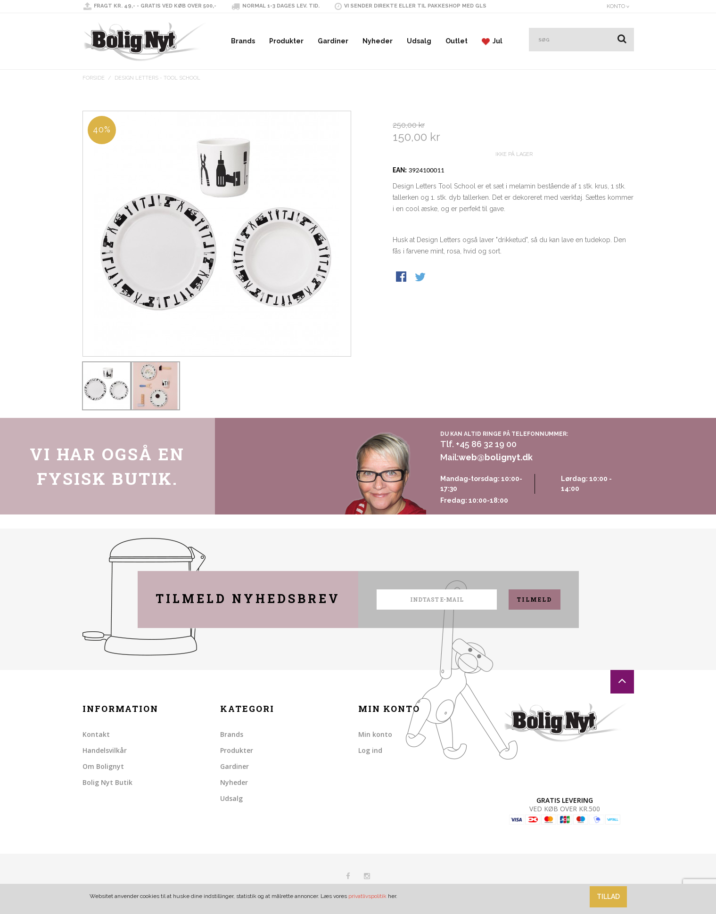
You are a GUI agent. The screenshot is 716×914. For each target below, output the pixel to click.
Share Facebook (402, 295)
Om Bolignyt (103, 766)
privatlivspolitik (367, 896)
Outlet (456, 41)
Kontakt (96, 734)
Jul (492, 41)
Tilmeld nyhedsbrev (248, 598)
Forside (93, 78)
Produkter (286, 41)
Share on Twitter (421, 295)
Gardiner (333, 41)
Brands (243, 41)
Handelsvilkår (104, 750)
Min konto (375, 734)
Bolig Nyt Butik (107, 782)
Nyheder (377, 41)
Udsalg (419, 41)
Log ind (370, 750)
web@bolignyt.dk (496, 457)
